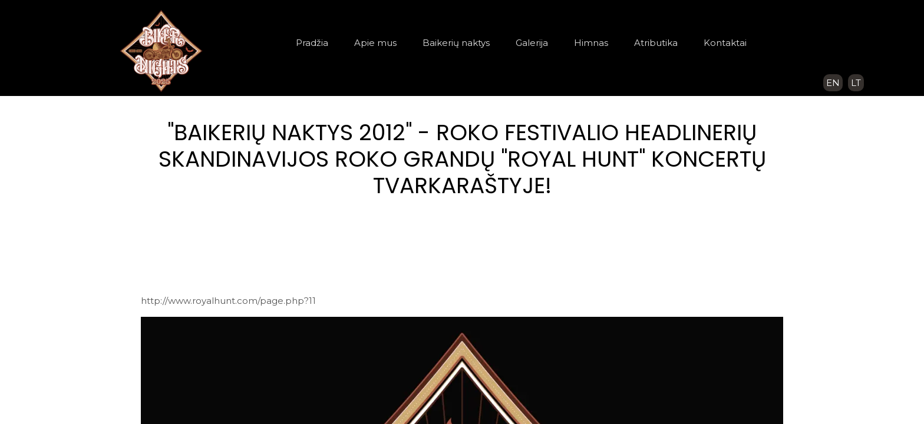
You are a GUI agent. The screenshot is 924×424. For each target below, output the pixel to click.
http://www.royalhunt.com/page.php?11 (228, 300)
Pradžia (312, 42)
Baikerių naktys (456, 42)
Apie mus (375, 42)
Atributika (656, 42)
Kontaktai (725, 42)
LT (856, 82)
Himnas (591, 42)
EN (833, 82)
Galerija (532, 42)
